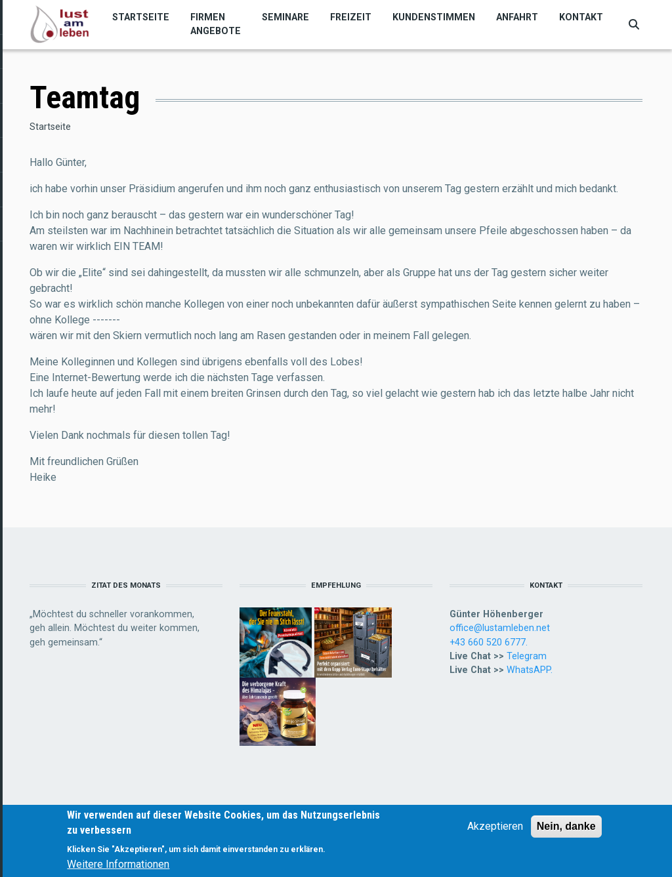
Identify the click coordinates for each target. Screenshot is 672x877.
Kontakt (581, 17)
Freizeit (350, 17)
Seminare (285, 17)
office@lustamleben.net (500, 627)
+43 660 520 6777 (488, 642)
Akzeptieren (495, 828)
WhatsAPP (529, 669)
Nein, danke (566, 828)
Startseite (140, 17)
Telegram (527, 656)
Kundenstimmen (433, 17)
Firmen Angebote (215, 24)
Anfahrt (517, 17)
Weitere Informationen (118, 866)
